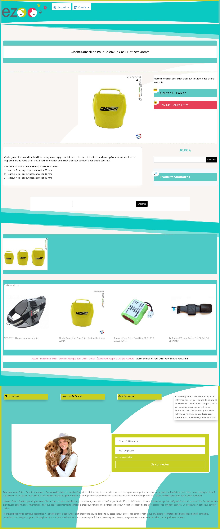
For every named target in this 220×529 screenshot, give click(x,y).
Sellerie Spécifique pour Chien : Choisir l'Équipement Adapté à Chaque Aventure (96, 358)
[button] (137, 80)
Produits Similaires (175, 177)
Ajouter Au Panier (173, 93)
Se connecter (162, 464)
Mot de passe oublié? (127, 457)
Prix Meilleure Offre (174, 105)
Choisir (84, 7)
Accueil (63, 7)
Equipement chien (48, 358)
